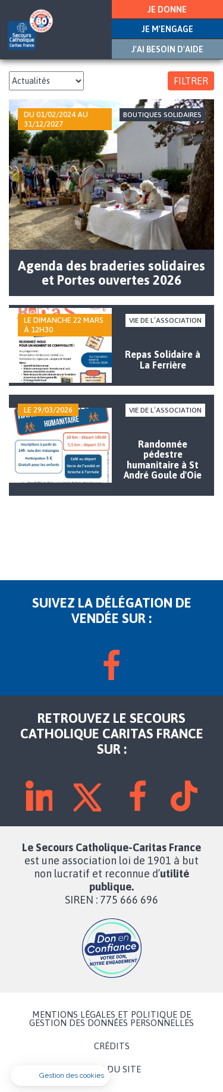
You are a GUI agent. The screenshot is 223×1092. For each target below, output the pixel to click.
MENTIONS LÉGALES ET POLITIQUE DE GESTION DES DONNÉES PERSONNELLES (111, 1019)
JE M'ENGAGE (167, 29)
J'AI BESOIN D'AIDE (167, 49)
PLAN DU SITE (112, 1069)
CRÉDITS (112, 1046)
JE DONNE (167, 9)
